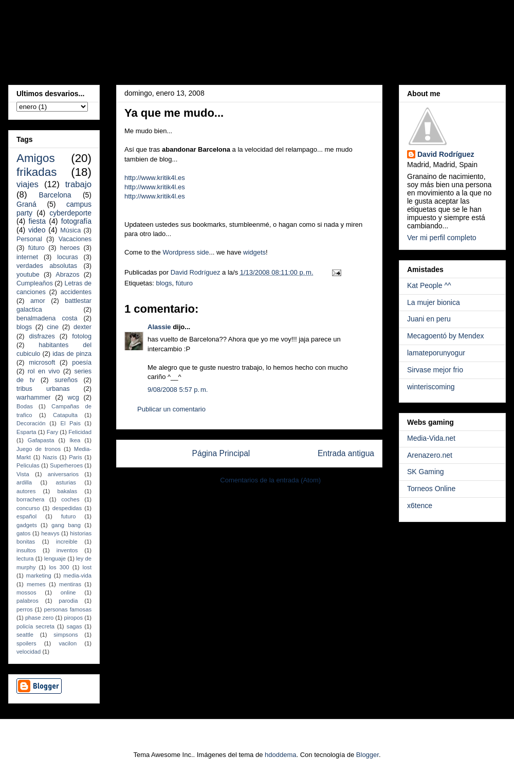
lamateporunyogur (436, 353)
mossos (26, 592)
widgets (254, 252)
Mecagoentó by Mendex (445, 336)
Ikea (74, 440)
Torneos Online (431, 488)
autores (25, 491)
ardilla (24, 482)
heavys (50, 533)
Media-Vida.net (431, 438)
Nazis (50, 457)
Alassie (159, 327)
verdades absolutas (46, 265)
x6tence (419, 505)
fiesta (37, 221)
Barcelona (55, 195)
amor (37, 300)
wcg (73, 397)
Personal (29, 239)
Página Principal (221, 453)
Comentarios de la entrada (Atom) (270, 480)
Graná (26, 204)
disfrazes (41, 336)
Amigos (35, 158)
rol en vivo (44, 371)
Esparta (26, 432)
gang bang (66, 525)
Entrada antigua (346, 453)
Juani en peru (429, 319)
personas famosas (67, 609)
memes (36, 584)
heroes (70, 247)
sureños (66, 380)
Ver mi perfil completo (441, 237)
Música (70, 230)
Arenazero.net (429, 455)
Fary (52, 432)
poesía (81, 362)
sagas (74, 626)
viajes (27, 184)
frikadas (36, 172)
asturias (66, 482)
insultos (26, 550)
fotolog (81, 336)
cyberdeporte (70, 213)
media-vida (77, 575)
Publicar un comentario (171, 409)
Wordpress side (185, 252)
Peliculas (28, 465)
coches (70, 499)
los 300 (59, 567)
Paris (75, 457)
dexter (82, 327)
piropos (73, 618)
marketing (38, 575)
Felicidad (79, 432)
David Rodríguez (445, 154)
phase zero (39, 618)
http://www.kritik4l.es (154, 178)
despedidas (67, 508)
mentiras (70, 584)
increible (67, 541)
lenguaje (55, 558)
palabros (27, 601)
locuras (67, 257)
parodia (68, 601)
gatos (23, 533)
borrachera (30, 499)
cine (53, 327)
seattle (24, 635)
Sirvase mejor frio (435, 370)
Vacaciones (75, 239)
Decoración (31, 423)
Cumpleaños (34, 283)
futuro (68, 516)
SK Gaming (425, 471)
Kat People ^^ (429, 285)
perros (24, 609)
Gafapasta (41, 440)
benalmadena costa (47, 318)
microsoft (42, 362)
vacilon (68, 643)
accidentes (76, 292)
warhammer (33, 397)
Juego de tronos (38, 449)
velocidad (28, 651)
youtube (28, 274)
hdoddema (280, 755)
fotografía (76, 221)
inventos (67, 550)
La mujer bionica (433, 302)
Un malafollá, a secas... (156, 38)
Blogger (367, 755)
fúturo (184, 283)
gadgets (26, 525)
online (68, 592)
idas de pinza (71, 353)
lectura (25, 558)
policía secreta (35, 626)
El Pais (70, 423)
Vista (22, 474)
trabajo (78, 184)
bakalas (68, 491)
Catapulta (65, 415)
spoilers (26, 643)
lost (87, 567)
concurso (28, 508)
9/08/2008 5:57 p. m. (178, 389)
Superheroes (66, 465)
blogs (164, 283)
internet (27, 257)
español (26, 516)
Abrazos (67, 274)
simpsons (65, 635)
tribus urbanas (42, 388)
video (36, 230)
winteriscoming (431, 387)
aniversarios (63, 474)
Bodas (24, 406)
